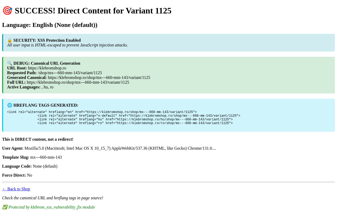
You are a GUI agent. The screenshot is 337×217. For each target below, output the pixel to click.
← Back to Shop (16, 192)
